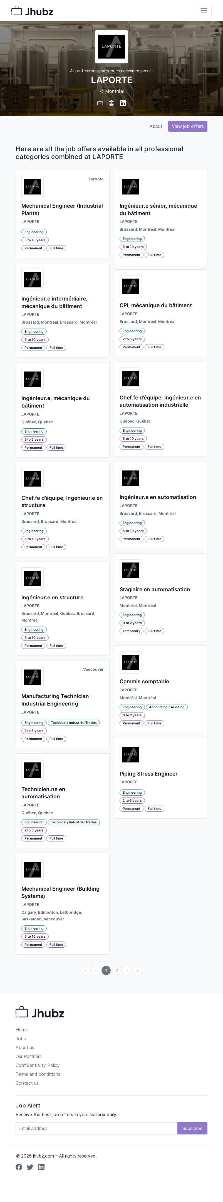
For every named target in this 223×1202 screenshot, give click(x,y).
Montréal (49, 322)
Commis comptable (144, 681)
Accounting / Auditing (167, 707)
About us (25, 1047)
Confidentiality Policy (38, 1065)
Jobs (21, 1038)
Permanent (33, 248)
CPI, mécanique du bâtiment (156, 305)
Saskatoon (31, 919)
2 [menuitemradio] (116, 970)
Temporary (131, 631)
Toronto (96, 179)
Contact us (27, 1083)
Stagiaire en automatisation (155, 589)
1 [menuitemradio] (106, 970)
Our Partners (29, 1056)
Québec (28, 422)
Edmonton (48, 912)
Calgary (28, 912)
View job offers (188, 126)
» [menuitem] (137, 970)
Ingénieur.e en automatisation (158, 497)
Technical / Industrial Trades (74, 723)
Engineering (34, 232)
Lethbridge (70, 912)
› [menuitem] (127, 970)
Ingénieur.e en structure (52, 597)
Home (22, 1029)
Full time (56, 248)
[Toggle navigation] (204, 10)
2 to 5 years (34, 439)
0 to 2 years (132, 623)
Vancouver (93, 669)
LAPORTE (30, 221)
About (156, 126)
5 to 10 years (35, 240)
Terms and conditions (38, 1074)
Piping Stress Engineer (149, 774)
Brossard (30, 322)
